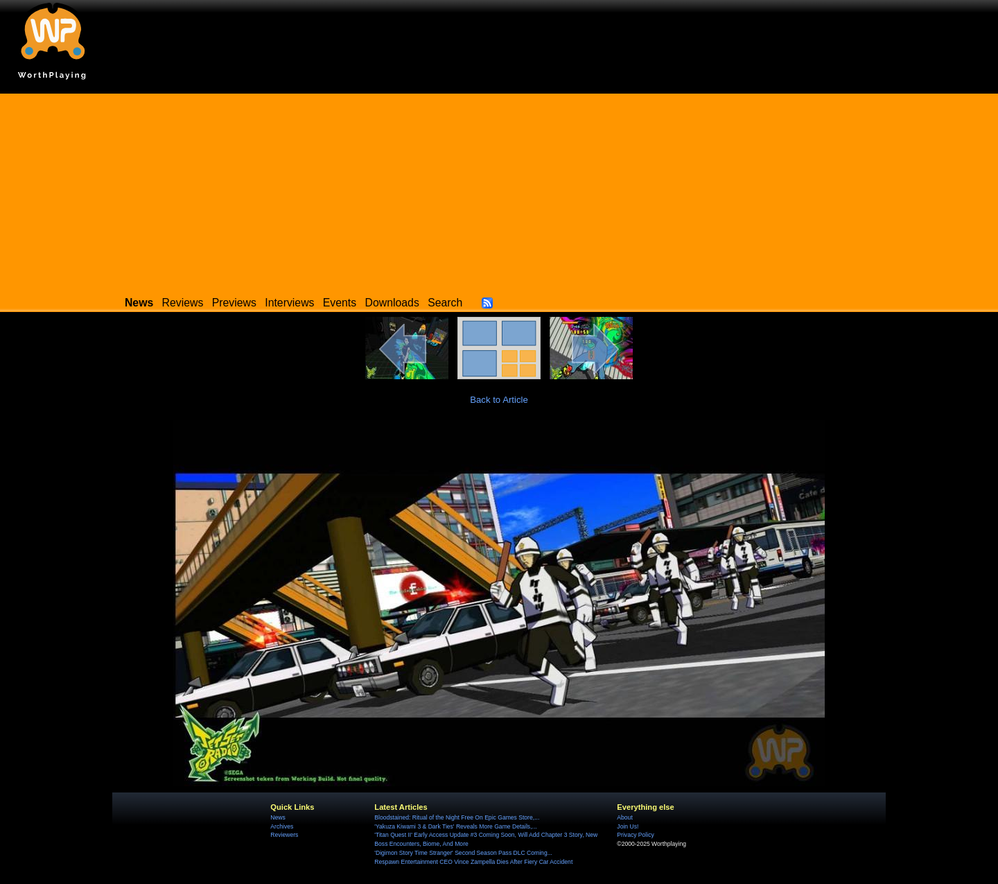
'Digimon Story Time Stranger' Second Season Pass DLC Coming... (463, 852)
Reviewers (284, 834)
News (277, 817)
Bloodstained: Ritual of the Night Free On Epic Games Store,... (456, 817)
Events (339, 303)
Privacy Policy (635, 834)
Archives (281, 826)
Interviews (289, 303)
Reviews (183, 303)
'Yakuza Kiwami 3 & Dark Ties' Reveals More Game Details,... (455, 826)
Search (445, 303)
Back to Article (499, 400)
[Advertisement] (499, 191)
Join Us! (627, 826)
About (624, 817)
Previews (234, 303)
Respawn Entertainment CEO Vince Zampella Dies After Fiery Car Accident (473, 861)
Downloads (392, 303)
